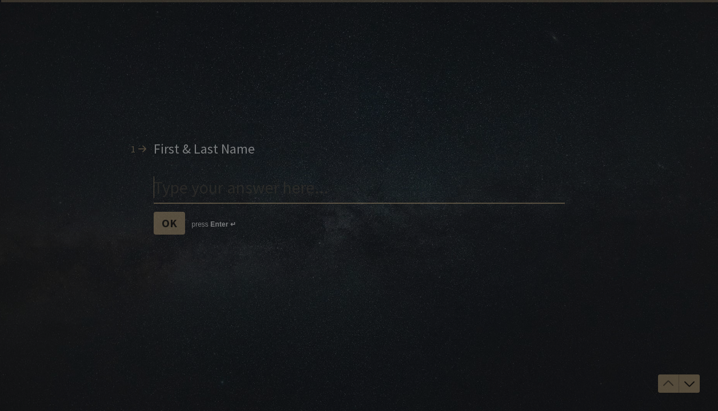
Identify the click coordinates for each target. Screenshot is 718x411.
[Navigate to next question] (689, 383)
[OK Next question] (169, 223)
